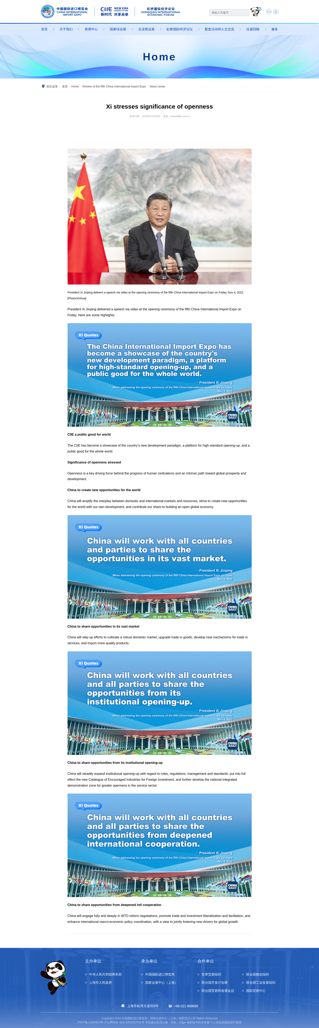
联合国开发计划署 (215, 982)
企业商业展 (146, 29)
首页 (44, 29)
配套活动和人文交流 (219, 29)
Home (75, 86)
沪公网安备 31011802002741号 (124, 1022)
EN (269, 11)
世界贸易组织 (211, 974)
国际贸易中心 (256, 990)
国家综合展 (118, 29)
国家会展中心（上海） (161, 982)
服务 (274, 29)
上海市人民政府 (100, 982)
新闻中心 (91, 29)
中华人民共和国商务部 (105, 974)
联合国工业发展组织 (260, 982)
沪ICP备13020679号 (91, 1022)
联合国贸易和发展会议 (218, 990)
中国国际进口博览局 (160, 974)
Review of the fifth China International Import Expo (114, 86)
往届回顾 (252, 29)
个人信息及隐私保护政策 (225, 1022)
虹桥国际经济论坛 (180, 29)
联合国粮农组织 (257, 974)
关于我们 (66, 29)
